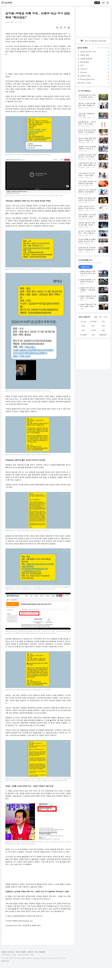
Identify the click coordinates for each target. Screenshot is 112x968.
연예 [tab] (100, 317)
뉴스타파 (8, 3)
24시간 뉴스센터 (21, 952)
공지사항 (30, 952)
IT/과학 (93, 330)
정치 (93, 326)
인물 (103, 330)
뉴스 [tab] (96, 317)
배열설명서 (103, 335)
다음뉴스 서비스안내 (7, 952)
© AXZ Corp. (5, 961)
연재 (93, 335)
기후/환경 (93, 321)
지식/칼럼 (83, 335)
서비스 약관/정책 (40, 952)
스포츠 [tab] (106, 317)
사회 (103, 321)
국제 (103, 326)
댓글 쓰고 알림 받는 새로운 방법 (93, 41)
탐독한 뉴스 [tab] (85, 267)
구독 (97, 3)
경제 (83, 326)
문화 (83, 330)
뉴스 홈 (83, 321)
